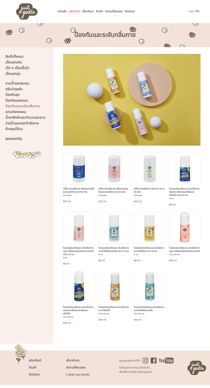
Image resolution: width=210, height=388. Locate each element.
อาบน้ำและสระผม (17, 83)
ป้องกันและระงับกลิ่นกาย (22, 106)
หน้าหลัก (62, 11)
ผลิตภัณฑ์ (76, 11)
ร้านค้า (104, 11)
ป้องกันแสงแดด (16, 100)
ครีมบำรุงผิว (14, 89)
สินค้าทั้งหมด (14, 56)
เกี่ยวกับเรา (91, 11)
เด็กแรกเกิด (13, 62)
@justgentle (145, 374)
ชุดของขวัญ (13, 138)
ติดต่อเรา (136, 11)
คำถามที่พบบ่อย (119, 11)
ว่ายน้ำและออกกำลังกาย (22, 123)
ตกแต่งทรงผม (15, 112)
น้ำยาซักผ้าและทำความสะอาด (25, 117)
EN (191, 11)
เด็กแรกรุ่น (12, 74)
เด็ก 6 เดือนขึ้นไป (17, 68)
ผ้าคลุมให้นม (14, 129)
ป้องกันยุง (12, 95)
